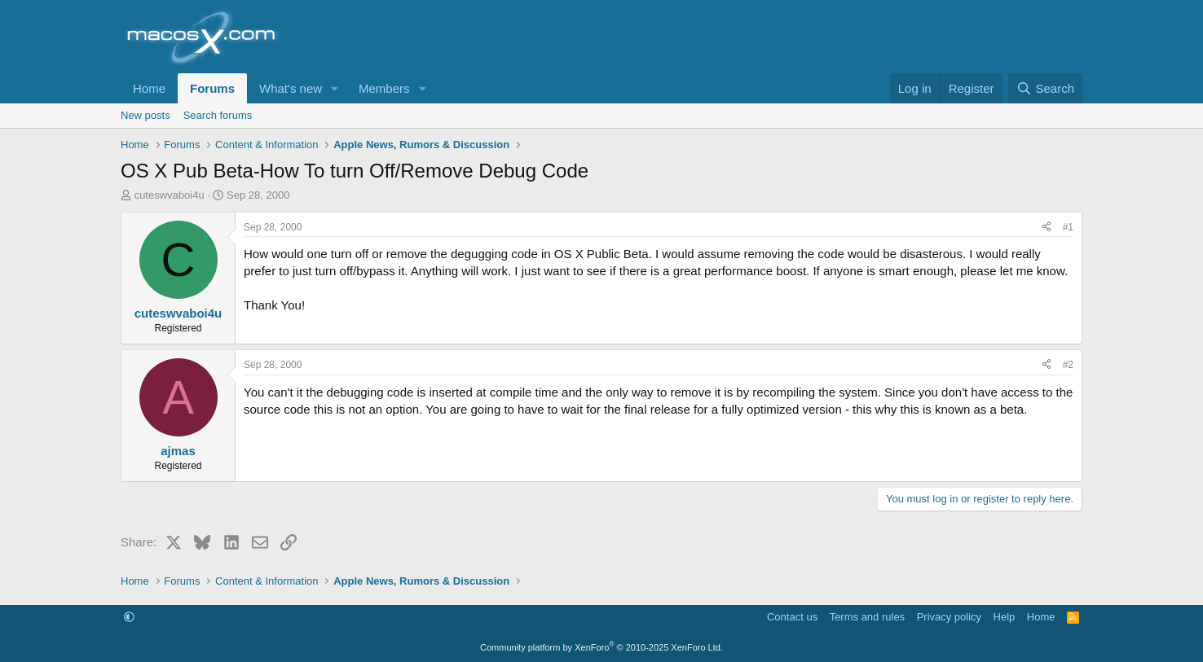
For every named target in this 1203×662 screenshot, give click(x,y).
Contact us (792, 617)
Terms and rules (867, 617)
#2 (1068, 364)
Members (384, 88)
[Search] (1045, 88)
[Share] (1046, 227)
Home (149, 88)
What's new (290, 88)
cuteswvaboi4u (169, 195)
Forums (212, 88)
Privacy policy (949, 617)
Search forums (218, 115)
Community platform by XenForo (601, 647)
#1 (1068, 227)
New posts (145, 115)
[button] (335, 88)
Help (1005, 617)
